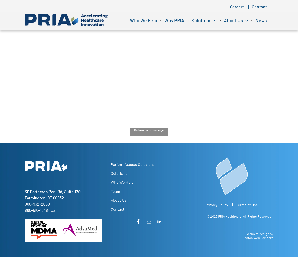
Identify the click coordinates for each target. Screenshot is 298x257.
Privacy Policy (216, 204)
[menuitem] (238, 6)
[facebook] (138, 222)
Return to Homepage (149, 130)
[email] (148, 222)
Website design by (260, 234)
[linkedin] (159, 222)
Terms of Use (247, 204)
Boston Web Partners (257, 238)
